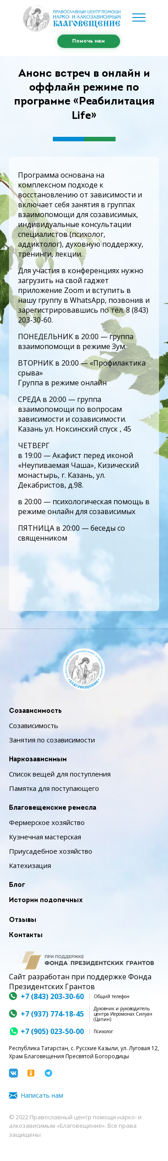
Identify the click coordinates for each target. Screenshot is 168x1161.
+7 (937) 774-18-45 (52, 1014)
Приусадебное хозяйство (50, 851)
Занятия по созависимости (52, 739)
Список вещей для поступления (60, 773)
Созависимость (35, 711)
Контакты (26, 935)
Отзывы (22, 920)
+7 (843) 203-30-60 (52, 996)
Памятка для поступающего (54, 788)
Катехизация (30, 865)
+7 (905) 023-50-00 (52, 1031)
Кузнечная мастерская (45, 836)
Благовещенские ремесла (52, 808)
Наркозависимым (38, 759)
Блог (17, 885)
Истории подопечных (46, 900)
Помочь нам (88, 41)
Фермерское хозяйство (47, 822)
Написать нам (42, 1095)
